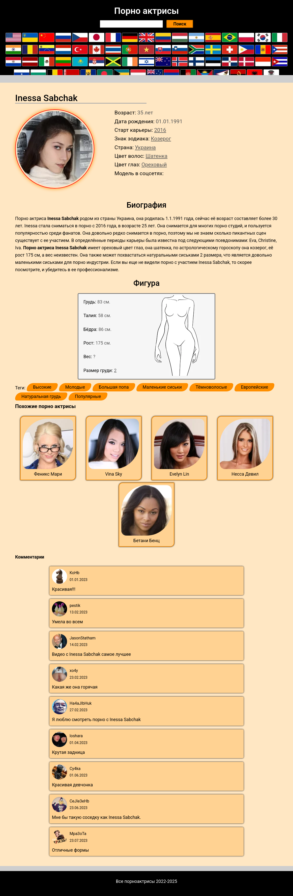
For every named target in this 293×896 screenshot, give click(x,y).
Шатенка (156, 156)
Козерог (161, 138)
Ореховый (154, 164)
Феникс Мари (48, 474)
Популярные (88, 396)
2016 (160, 130)
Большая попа (114, 387)
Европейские (254, 387)
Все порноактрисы (135, 881)
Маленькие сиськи (162, 387)
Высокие (42, 387)
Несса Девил (244, 474)
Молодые (75, 387)
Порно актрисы (146, 11)
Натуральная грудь (41, 396)
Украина (145, 147)
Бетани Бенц (146, 540)
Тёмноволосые (211, 387)
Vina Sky (113, 474)
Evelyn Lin (179, 474)
